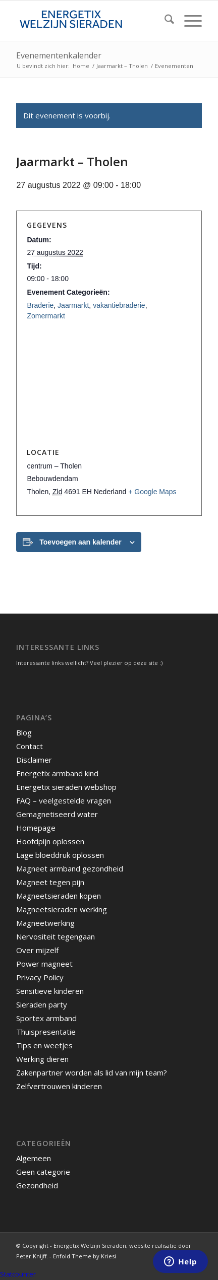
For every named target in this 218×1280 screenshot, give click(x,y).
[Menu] (188, 21)
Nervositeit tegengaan (55, 936)
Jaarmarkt (73, 305)
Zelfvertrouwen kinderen (59, 1086)
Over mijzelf (37, 950)
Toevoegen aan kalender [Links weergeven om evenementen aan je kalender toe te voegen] (80, 542)
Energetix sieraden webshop (66, 787)
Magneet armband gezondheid (69, 868)
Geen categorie (43, 1172)
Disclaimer (34, 760)
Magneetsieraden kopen (58, 896)
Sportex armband (46, 1018)
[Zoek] (164, 21)
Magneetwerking (45, 923)
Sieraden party (41, 1004)
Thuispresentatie (46, 1032)
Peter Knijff (31, 1256)
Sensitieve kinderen (50, 991)
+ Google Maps (152, 492)
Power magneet (44, 964)
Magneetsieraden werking (61, 909)
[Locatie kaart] (109, 384)
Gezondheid (37, 1185)
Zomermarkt (46, 316)
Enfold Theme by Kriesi (84, 1256)
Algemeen (33, 1158)
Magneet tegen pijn (50, 882)
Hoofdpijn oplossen (50, 841)
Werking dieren (42, 1059)
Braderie (40, 305)
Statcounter (18, 1273)
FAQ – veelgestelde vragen (63, 800)
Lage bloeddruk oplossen (60, 855)
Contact (29, 746)
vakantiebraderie (119, 305)
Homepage (36, 828)
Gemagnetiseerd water (57, 814)
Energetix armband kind (57, 773)
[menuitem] (164, 21)
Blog (24, 732)
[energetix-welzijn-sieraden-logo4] (90, 21)
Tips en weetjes (44, 1045)
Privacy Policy (40, 977)
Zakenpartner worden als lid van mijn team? (91, 1072)
